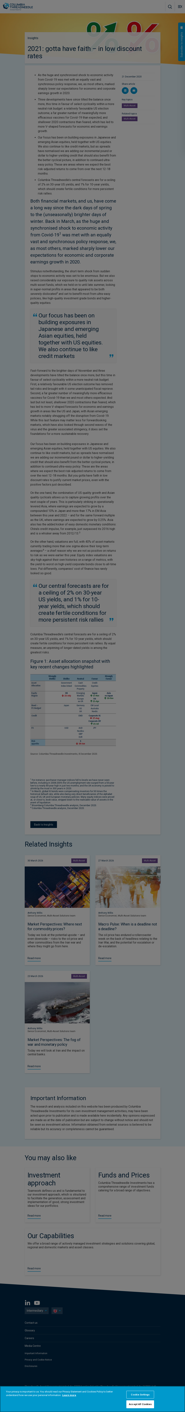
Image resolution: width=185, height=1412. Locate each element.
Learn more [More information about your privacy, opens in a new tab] (69, 1395)
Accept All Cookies (140, 1404)
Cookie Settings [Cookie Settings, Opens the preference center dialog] (140, 1394)
